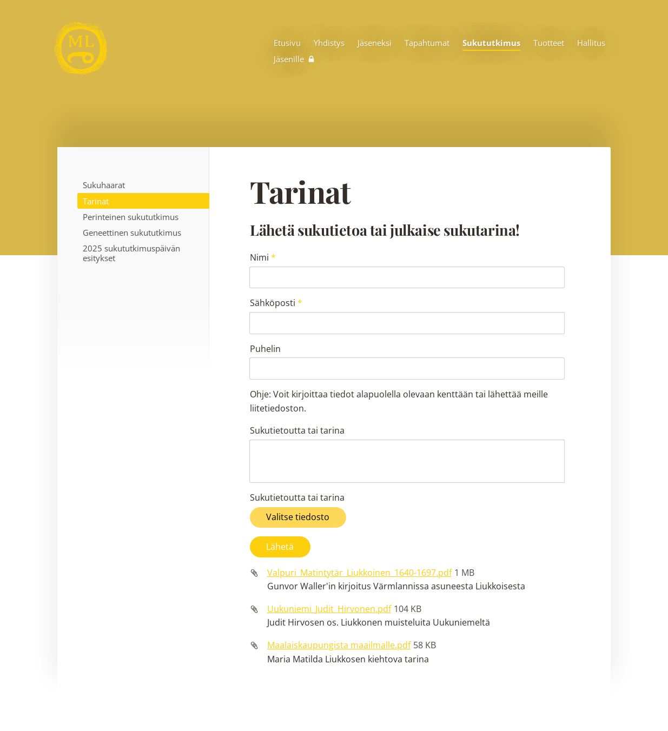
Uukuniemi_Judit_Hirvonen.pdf (329, 529)
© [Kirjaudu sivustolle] (106, 699)
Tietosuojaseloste (432, 700)
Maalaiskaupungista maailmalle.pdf (339, 565)
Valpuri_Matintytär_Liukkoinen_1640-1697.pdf (359, 493)
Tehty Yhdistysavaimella (529, 700)
